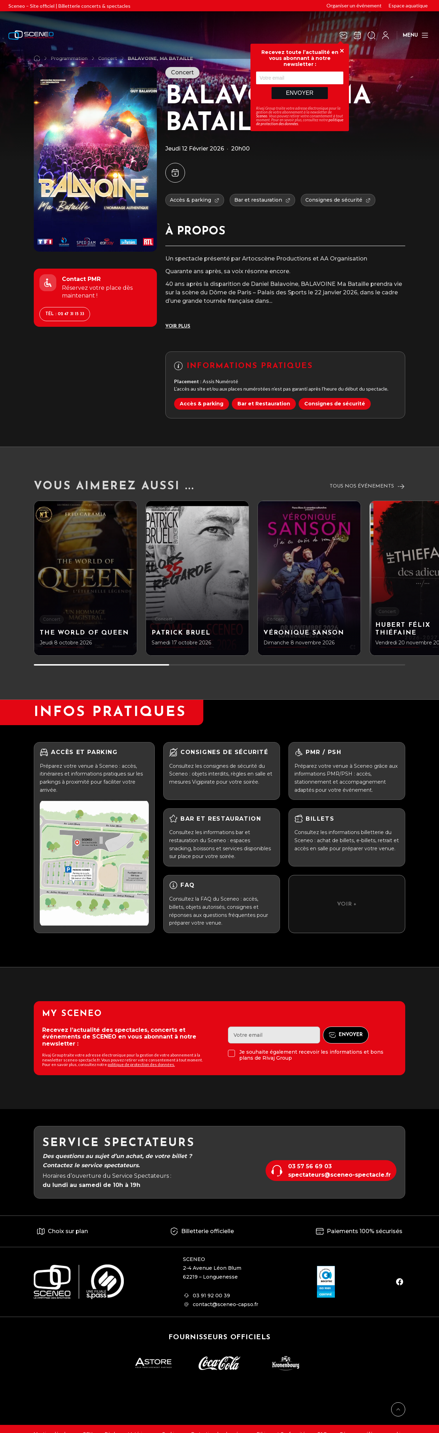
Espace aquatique (408, 5)
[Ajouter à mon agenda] (175, 173)
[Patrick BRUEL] (197, 578)
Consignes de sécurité (334, 403)
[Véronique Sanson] (309, 578)
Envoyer (299, 93)
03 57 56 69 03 (310, 1166)
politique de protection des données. (141, 1064)
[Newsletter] (343, 35)
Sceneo (261, 116)
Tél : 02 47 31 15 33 (64, 314)
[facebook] (399, 1281)
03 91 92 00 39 (211, 1295)
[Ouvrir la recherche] (371, 35)
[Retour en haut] (398, 1409)
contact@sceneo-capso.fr (225, 1304)
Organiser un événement (354, 5)
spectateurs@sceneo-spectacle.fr (339, 1174)
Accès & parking (201, 403)
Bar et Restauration (263, 403)
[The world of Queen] (85, 578)
